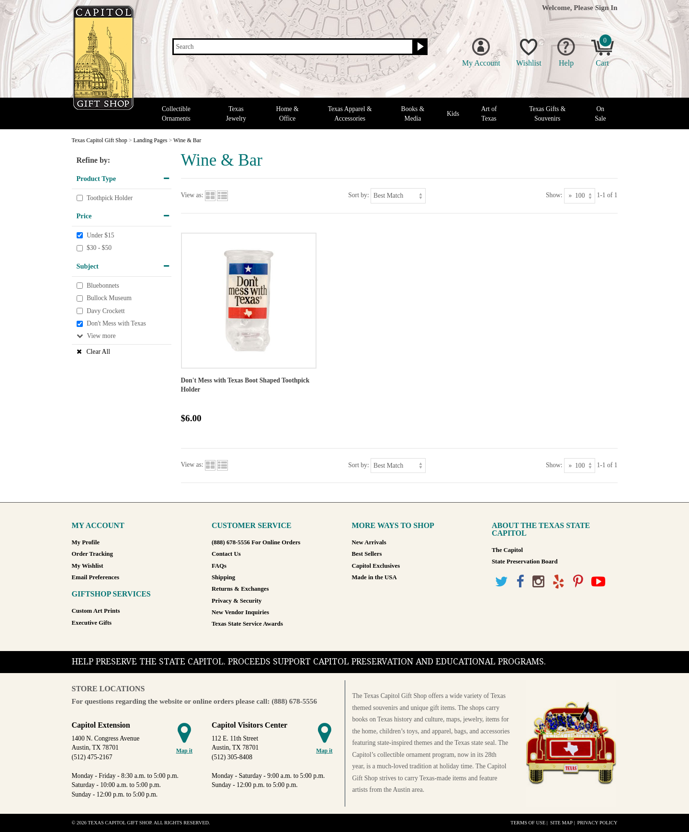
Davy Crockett (106, 311)
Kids (453, 113)
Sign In (606, 7)
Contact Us (226, 554)
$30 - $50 (99, 248)
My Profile (86, 542)
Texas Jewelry (236, 113)
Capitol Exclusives (376, 565)
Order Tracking (92, 554)
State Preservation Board (525, 561)
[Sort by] (398, 195)
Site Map (561, 822)
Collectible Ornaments (176, 113)
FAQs (219, 565)
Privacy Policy (597, 822)
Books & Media (413, 113)
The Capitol (507, 550)
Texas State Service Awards (247, 623)
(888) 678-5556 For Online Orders (256, 542)
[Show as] (579, 195)
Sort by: (358, 195)
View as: (192, 195)
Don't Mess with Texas (116, 323)
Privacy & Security (236, 600)
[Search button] (419, 47)
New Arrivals (369, 542)
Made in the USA (374, 577)
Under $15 (100, 235)
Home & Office (287, 113)
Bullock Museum (109, 298)
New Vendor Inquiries (240, 612)
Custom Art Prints (96, 610)
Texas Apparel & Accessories (350, 113)
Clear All (98, 351)
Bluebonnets (103, 285)
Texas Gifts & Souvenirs (547, 113)
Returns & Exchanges (240, 588)
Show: (554, 195)
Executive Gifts (92, 622)
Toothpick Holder (110, 198)
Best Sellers (367, 554)
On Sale (600, 113)
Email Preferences (95, 577)
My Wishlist (87, 565)
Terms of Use (527, 822)
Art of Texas (489, 113)
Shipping (223, 577)
